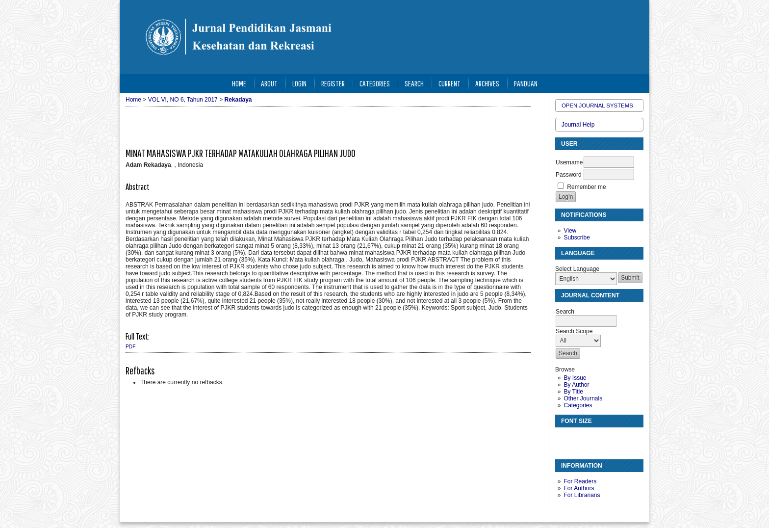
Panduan (526, 83)
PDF (130, 346)
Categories (578, 405)
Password (569, 174)
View (570, 230)
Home (239, 83)
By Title (573, 391)
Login (299, 83)
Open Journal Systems (597, 105)
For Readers (580, 481)
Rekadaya (238, 99)
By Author (576, 384)
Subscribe (577, 237)
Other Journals (583, 398)
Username (569, 162)
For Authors (579, 488)
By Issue (575, 377)
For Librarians (582, 495)
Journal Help (578, 124)
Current (449, 83)
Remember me (586, 187)
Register (333, 83)
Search (414, 83)
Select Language (577, 268)
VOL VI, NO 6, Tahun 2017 (183, 99)
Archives (487, 83)
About (269, 83)
